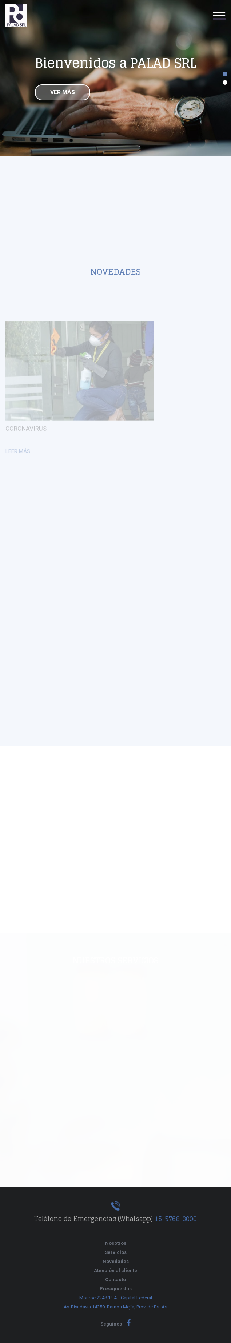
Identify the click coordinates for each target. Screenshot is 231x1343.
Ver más (62, 94)
